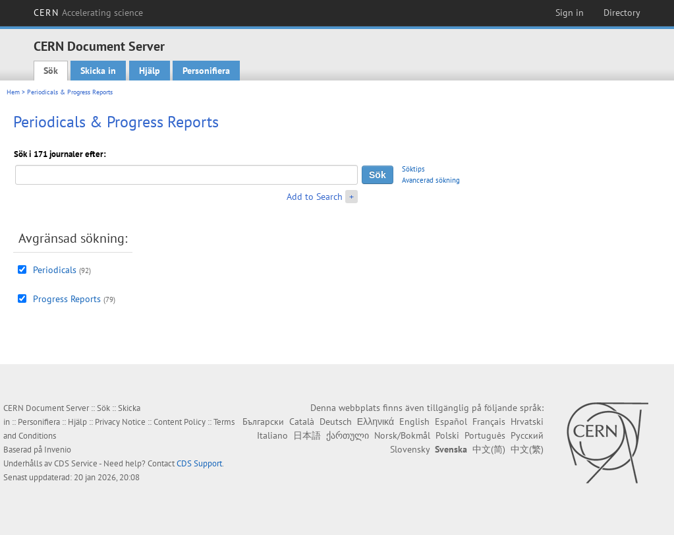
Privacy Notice (120, 421)
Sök (50, 71)
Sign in (569, 12)
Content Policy (180, 421)
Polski (447, 435)
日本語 (307, 435)
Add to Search (315, 197)
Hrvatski (527, 421)
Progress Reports (67, 299)
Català (301, 421)
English (414, 421)
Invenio (57, 449)
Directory (622, 12)
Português (484, 435)
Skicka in (98, 71)
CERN (88, 12)
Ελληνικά (375, 421)
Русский (527, 435)
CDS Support (199, 463)
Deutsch (336, 421)
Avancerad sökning (431, 180)
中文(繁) (527, 449)
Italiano (272, 435)
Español (451, 421)
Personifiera (206, 71)
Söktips (413, 168)
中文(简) (488, 449)
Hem (13, 92)
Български (263, 421)
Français (488, 421)
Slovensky (410, 449)
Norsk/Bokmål (402, 435)
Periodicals (54, 270)
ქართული (347, 435)
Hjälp (149, 71)
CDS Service (76, 463)
